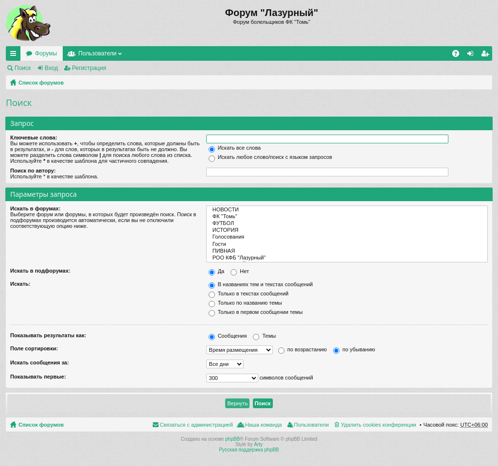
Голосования (347, 237)
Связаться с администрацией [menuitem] (196, 425)
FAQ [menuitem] (459, 55)
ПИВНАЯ (347, 251)
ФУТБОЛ (347, 223)
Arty (258, 444)
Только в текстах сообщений (249, 293)
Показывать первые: (38, 377)
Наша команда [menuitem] (263, 425)
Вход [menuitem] (472, 55)
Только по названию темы (245, 303)
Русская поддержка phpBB (249, 449)
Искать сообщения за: (39, 362)
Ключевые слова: (33, 137)
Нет (240, 271)
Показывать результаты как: (48, 335)
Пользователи (97, 53)
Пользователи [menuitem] (311, 425)
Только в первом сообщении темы (256, 312)
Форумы (46, 53)
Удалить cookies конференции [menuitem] (378, 425)
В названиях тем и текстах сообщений (261, 284)
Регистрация (89, 68)
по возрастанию (302, 349)
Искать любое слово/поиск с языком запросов (270, 157)
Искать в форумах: (35, 208)
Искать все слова (235, 148)
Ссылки (15, 55)
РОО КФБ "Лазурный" (347, 258)
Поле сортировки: (34, 348)
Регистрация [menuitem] (486, 55)
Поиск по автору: (32, 170)
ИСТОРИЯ (347, 230)
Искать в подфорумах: (40, 271)
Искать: (20, 284)
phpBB (232, 439)
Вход (51, 68)
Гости (347, 244)
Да (217, 271)
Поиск (23, 68)
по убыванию (354, 349)
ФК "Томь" (347, 216)
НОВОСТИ (347, 210)
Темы (264, 336)
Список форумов (41, 83)
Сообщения (228, 336)
